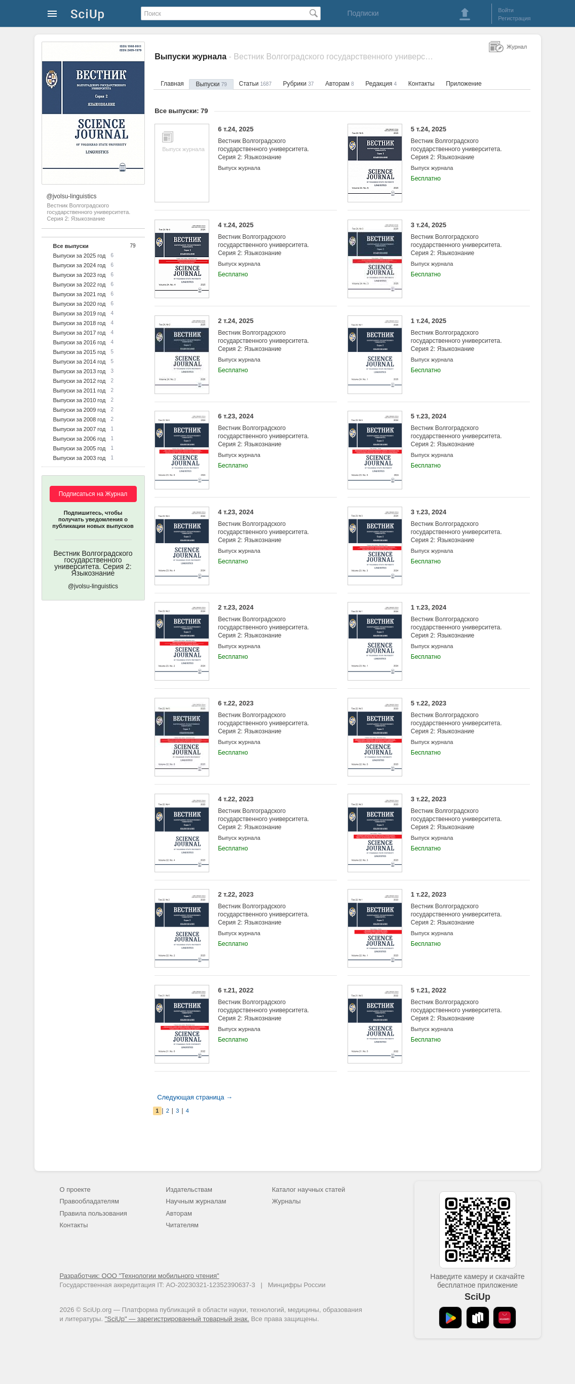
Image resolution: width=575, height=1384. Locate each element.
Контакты (421, 83)
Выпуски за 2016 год (79, 342)
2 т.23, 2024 (270, 622)
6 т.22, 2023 (270, 717)
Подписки (362, 13)
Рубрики (298, 83)
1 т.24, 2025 (463, 335)
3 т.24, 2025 (463, 239)
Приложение (463, 83)
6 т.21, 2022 (270, 1004)
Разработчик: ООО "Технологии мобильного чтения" (139, 1276)
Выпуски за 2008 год (79, 419)
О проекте (75, 1189)
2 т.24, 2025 (270, 335)
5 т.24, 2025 (463, 143)
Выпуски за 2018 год (79, 323)
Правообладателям (89, 1201)
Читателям (182, 1225)
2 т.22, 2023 (270, 909)
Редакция (381, 83)
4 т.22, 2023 (270, 813)
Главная (172, 83)
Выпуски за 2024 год (79, 265)
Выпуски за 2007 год (79, 429)
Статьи (255, 83)
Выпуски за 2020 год (79, 304)
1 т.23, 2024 (463, 622)
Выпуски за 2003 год (79, 458)
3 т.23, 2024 (463, 526)
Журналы (286, 1201)
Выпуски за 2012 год (79, 381)
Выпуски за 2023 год (79, 275)
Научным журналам (196, 1201)
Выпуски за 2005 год (79, 448)
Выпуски (211, 84)
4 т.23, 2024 (270, 526)
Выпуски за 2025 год (79, 256)
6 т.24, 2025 (270, 143)
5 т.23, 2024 (463, 430)
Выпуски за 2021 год (79, 294)
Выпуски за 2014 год (79, 362)
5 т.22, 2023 (463, 717)
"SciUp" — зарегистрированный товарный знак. (177, 1319)
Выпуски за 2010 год (79, 400)
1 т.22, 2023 (463, 909)
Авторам (339, 83)
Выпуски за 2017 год (79, 333)
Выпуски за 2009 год (79, 410)
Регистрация (514, 18)
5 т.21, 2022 (463, 1004)
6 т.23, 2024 (270, 430)
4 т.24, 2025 (270, 239)
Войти (506, 10)
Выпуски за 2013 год (79, 371)
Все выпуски (71, 246)
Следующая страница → (195, 1097)
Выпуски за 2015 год (79, 352)
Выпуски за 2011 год (79, 390)
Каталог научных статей (309, 1189)
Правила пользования (93, 1213)
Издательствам (189, 1189)
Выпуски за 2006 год (79, 439)
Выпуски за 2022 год (79, 284)
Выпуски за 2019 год (79, 313)
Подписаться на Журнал (93, 494)
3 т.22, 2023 (463, 813)
